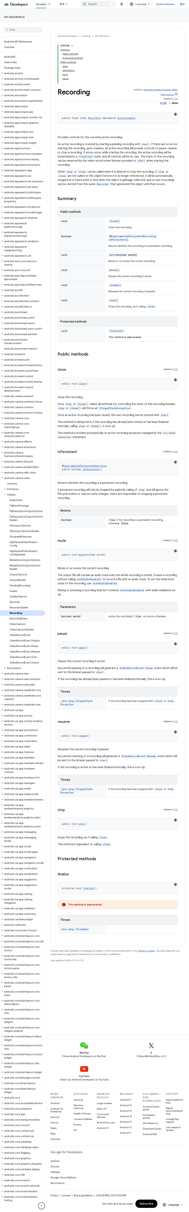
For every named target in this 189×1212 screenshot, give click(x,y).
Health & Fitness (82, 1113)
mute (112, 211)
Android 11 (125, 1132)
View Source (167, 51)
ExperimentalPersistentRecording (133, 192)
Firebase (55, 1172)
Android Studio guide (151, 1108)
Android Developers (68, 36)
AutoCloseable (126, 74)
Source (54, 1122)
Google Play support (172, 1120)
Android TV (103, 1128)
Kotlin (163, 59)
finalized (85, 113)
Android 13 (126, 1121)
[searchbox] (23, 30)
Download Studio (152, 1128)
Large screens (104, 1103)
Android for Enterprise (57, 1110)
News (54, 1128)
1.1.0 (175, 55)
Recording (94, 74)
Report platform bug (174, 1101)
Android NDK (150, 1134)
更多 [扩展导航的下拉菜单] (62, 4)
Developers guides (149, 1116)
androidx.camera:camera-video (160, 46)
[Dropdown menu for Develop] (51, 4)
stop (70, 128)
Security (55, 1117)
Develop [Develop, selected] (41, 4)
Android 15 (126, 1110)
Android (55, 1103)
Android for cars (106, 1122)
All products (57, 1183)
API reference (14, 17)
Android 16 (126, 1105)
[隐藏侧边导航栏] (41, 1205)
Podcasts (55, 1139)
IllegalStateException (114, 364)
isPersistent (117, 196)
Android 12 (126, 1127)
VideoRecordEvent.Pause (136, 624)
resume (113, 241)
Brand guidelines (83, 1195)
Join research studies (173, 1129)
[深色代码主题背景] (175, 71)
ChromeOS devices (103, 1116)
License (66, 1195)
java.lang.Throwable (75, 885)
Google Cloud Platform (63, 1177)
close (82, 128)
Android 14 (126, 1116)
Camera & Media (83, 1119)
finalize (115, 287)
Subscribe (146, 1203)
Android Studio (168, 4)
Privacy (77, 1124)
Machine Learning (78, 1107)
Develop (86, 36)
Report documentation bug (174, 1110)
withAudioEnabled (89, 536)
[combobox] (101, 4)
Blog (53, 1133)
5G (75, 1130)
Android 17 (126, 1099)
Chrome (55, 1166)
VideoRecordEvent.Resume (138, 712)
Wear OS (102, 1108)
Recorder (103, 140)
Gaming (78, 1099)
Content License (146, 907)
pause (113, 226)
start (145, 100)
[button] (22, 73)
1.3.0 (175, 408)
